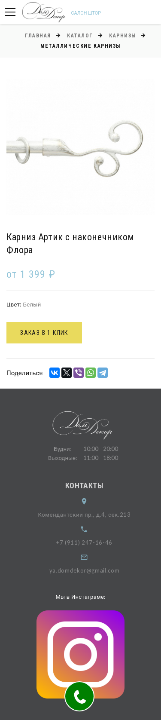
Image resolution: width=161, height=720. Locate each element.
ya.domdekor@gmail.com (89, 570)
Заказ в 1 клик (44, 332)
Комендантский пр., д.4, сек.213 (89, 514)
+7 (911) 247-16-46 (89, 542)
